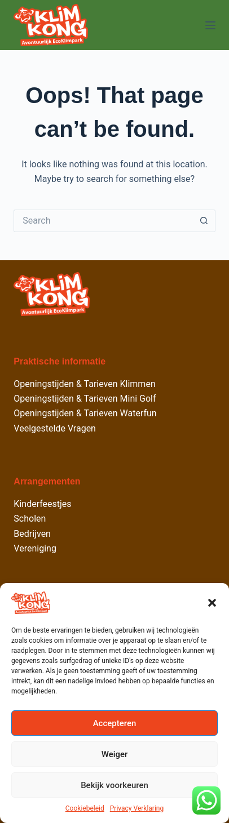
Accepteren (114, 723)
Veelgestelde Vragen (55, 428)
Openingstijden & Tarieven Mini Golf (85, 398)
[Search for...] (103, 221)
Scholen (30, 518)
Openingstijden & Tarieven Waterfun (85, 413)
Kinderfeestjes (42, 504)
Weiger (115, 754)
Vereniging (35, 548)
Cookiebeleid (84, 808)
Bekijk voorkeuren (114, 785)
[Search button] (204, 221)
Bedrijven (32, 533)
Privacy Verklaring (137, 808)
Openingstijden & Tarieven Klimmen (84, 384)
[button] (212, 602)
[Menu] (210, 25)
